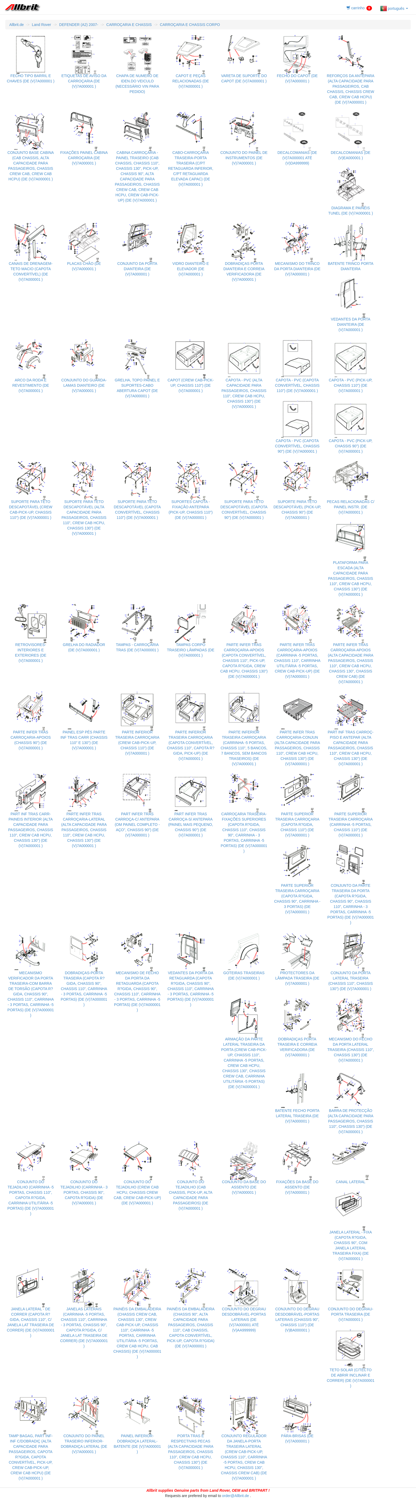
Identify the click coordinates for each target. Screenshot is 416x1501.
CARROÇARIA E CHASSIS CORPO (190, 25)
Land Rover (41, 25)
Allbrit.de (16, 25)
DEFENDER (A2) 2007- (78, 25)
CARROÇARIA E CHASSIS (129, 25)
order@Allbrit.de (235, 1496)
